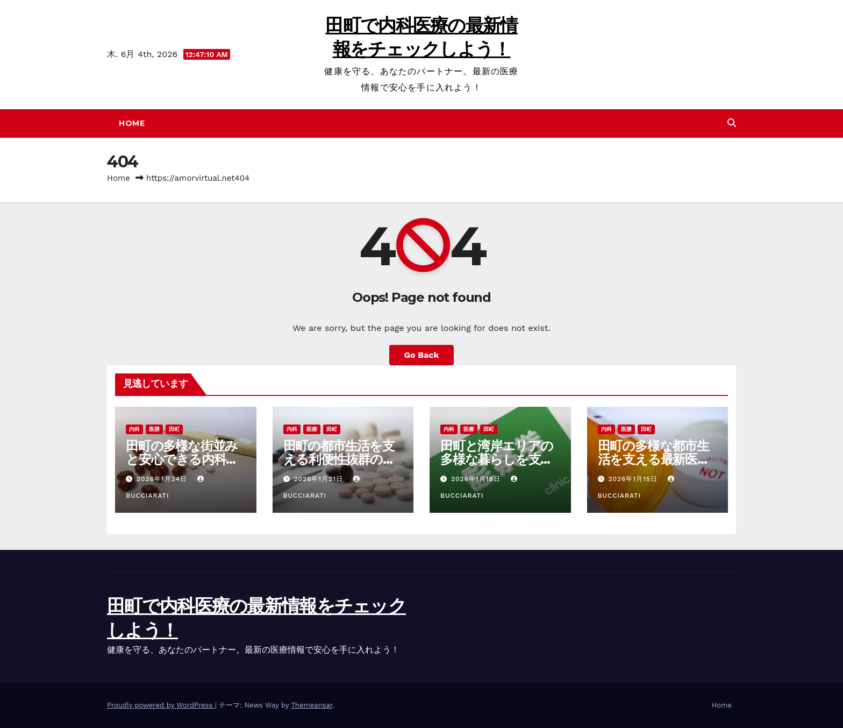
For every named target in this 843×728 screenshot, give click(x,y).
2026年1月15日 (634, 479)
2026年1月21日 (320, 479)
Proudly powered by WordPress (161, 705)
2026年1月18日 (477, 479)
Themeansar (311, 705)
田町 (174, 429)
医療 (154, 429)
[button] (731, 123)
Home (132, 123)
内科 (134, 429)
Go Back (421, 355)
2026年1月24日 (163, 479)
